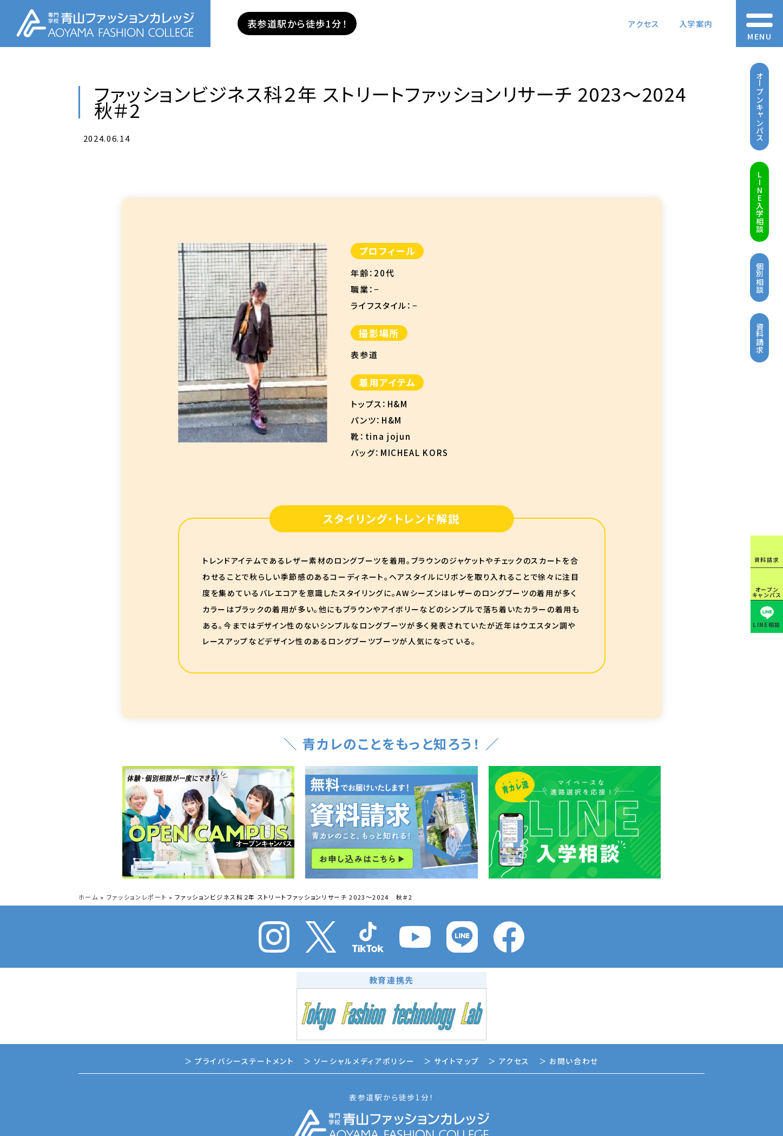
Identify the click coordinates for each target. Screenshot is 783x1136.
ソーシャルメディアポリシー (364, 1060)
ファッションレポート (137, 897)
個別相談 (759, 277)
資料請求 (759, 337)
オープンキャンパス (759, 107)
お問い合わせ (573, 1060)
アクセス (644, 23)
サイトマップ (456, 1060)
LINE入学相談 (759, 202)
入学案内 (696, 23)
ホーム (88, 897)
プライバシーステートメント (244, 1060)
